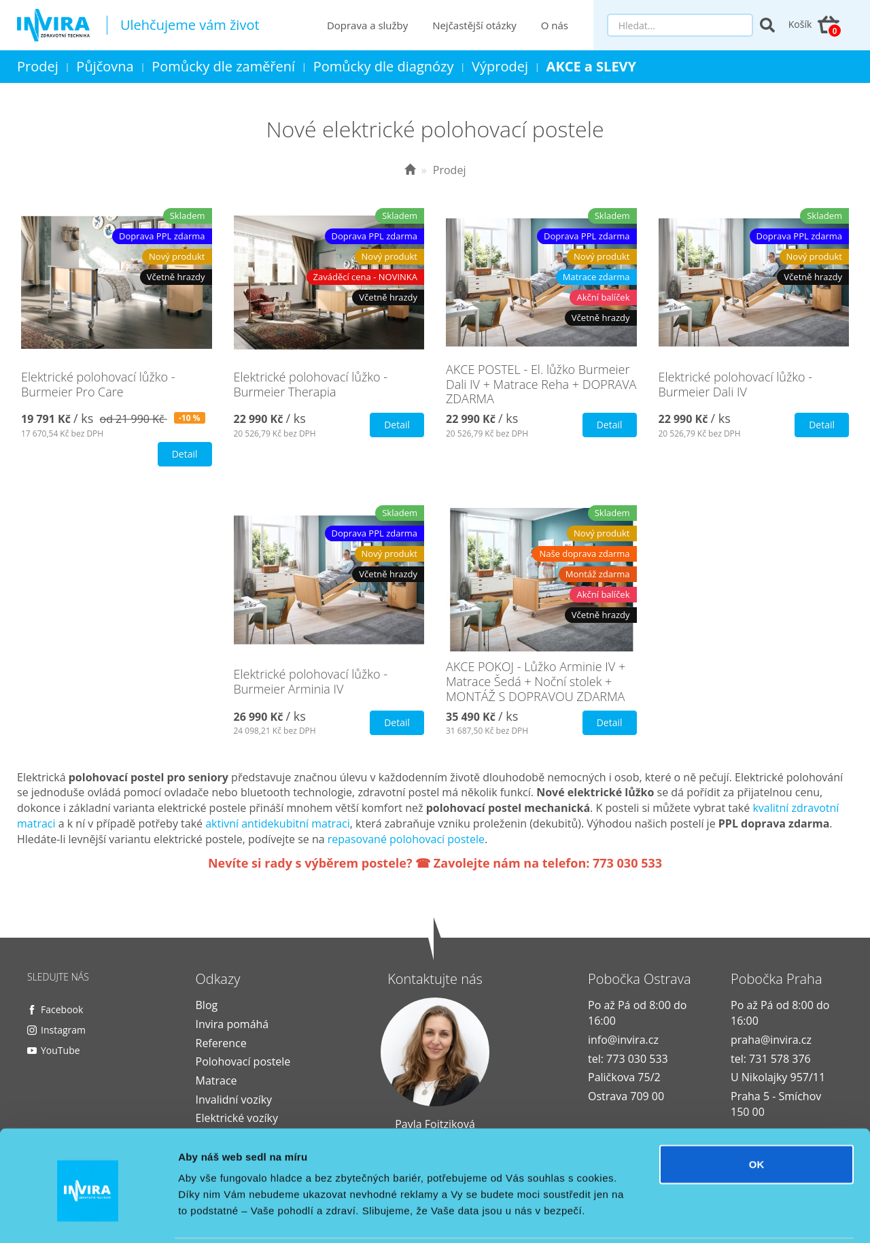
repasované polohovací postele (406, 839)
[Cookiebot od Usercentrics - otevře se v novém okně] (88, 1216)
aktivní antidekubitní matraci (277, 823)
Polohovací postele (243, 1061)
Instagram (63, 1029)
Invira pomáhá (232, 1024)
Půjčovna (104, 66)
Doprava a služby (367, 25)
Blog (207, 1005)
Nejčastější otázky (475, 25)
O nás (554, 25)
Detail (185, 453)
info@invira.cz (623, 1039)
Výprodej (500, 66)
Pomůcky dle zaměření (223, 66)
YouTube (60, 1050)
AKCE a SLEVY (591, 66)
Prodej (37, 66)
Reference (221, 1043)
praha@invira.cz (771, 1039)
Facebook (62, 1009)
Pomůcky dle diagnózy (383, 66)
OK (757, 1115)
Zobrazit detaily (718, 1216)
